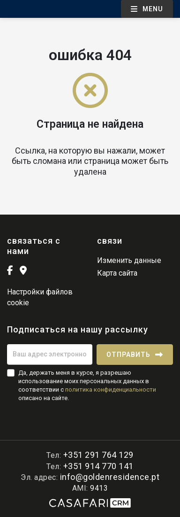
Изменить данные (129, 260)
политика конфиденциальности (110, 389)
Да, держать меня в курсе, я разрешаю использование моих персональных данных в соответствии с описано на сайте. (87, 385)
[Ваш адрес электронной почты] (49, 354)
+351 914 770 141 (98, 466)
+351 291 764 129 (98, 455)
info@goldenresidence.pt (110, 477)
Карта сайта (117, 273)
